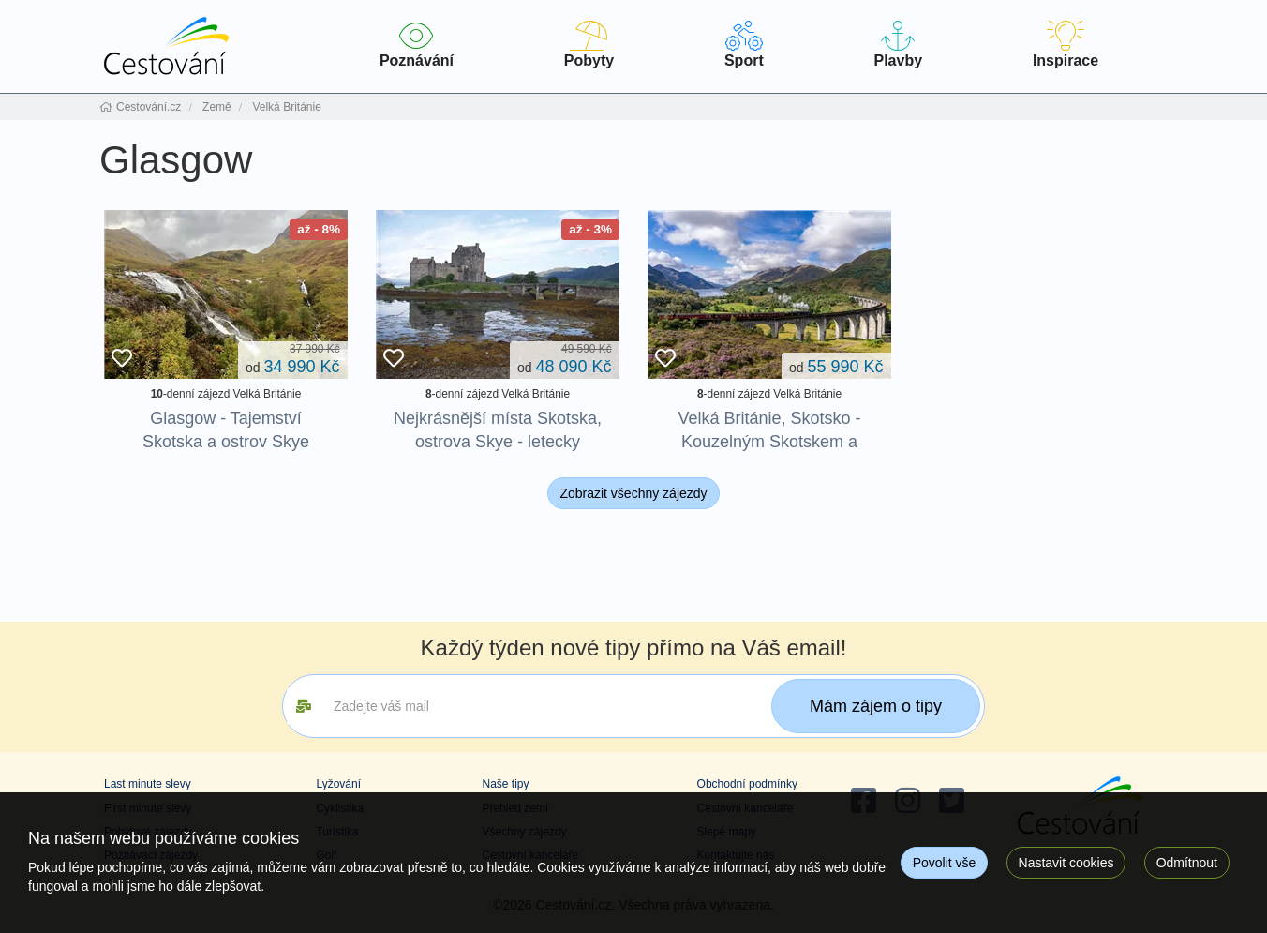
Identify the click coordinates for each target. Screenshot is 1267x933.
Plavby (898, 44)
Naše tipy (505, 783)
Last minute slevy (147, 783)
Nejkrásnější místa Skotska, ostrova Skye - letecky (498, 430)
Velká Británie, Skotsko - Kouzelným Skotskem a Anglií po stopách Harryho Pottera (769, 454)
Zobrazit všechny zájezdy (633, 493)
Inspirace (1065, 44)
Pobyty (589, 44)
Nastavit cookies (1066, 862)
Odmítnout (1186, 862)
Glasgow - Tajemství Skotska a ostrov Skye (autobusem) (225, 441)
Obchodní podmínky (747, 783)
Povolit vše (944, 862)
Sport (744, 44)
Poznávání (416, 44)
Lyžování (338, 783)
